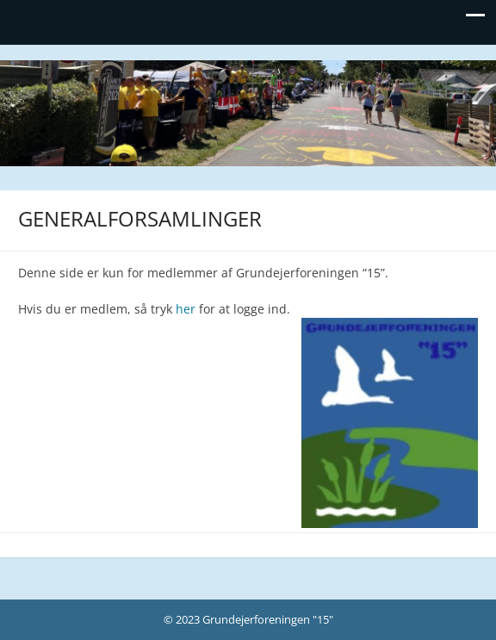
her (185, 309)
